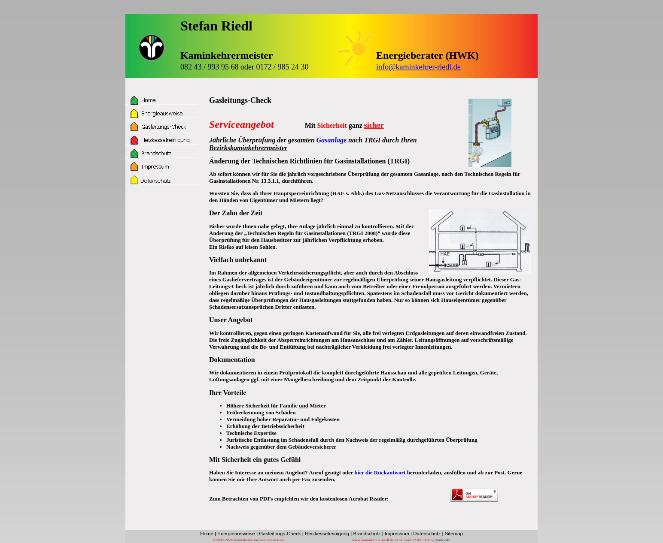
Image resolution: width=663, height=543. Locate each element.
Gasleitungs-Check (280, 533)
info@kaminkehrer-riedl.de (418, 67)
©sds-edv (442, 540)
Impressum (397, 533)
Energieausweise (236, 533)
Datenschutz (427, 533)
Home (206, 533)
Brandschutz (366, 533)
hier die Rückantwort (380, 472)
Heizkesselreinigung (327, 533)
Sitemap (454, 533)
